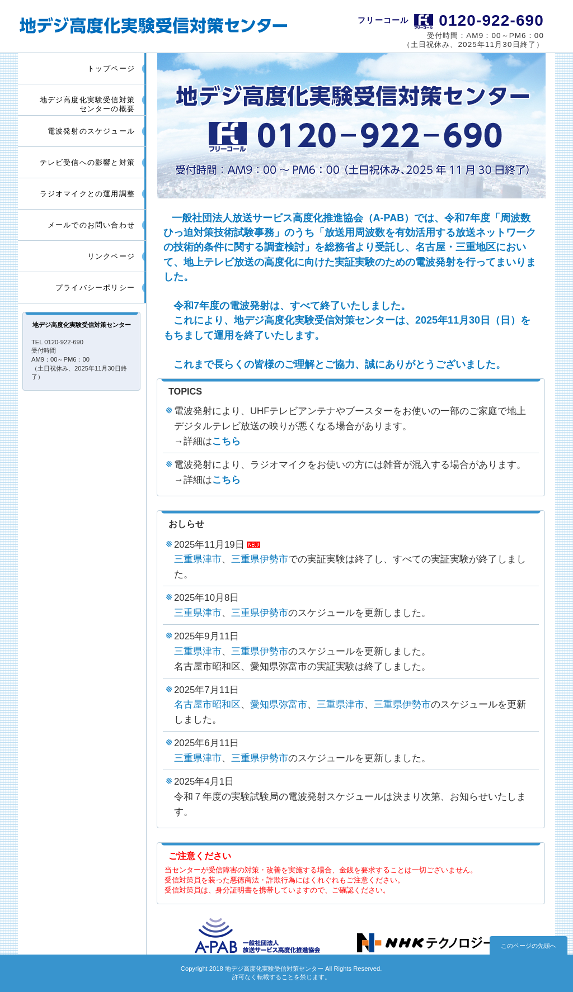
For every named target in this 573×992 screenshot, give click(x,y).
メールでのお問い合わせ (91, 225)
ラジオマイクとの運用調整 (87, 193)
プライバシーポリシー (95, 287)
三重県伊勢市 (259, 559)
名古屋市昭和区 (207, 704)
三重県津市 (198, 559)
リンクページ (111, 256)
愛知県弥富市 (278, 704)
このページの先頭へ (528, 945)
